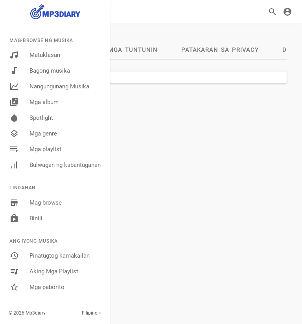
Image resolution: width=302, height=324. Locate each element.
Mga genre (33, 133)
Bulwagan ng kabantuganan (55, 165)
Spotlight (31, 118)
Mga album (34, 102)
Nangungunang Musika (49, 86)
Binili (25, 218)
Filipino (90, 313)
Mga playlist (35, 149)
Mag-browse (35, 202)
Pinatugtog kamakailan (49, 255)
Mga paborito (36, 287)
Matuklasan (34, 55)
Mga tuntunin (133, 49)
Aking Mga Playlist (43, 271)
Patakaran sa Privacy (220, 49)
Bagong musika (39, 70)
